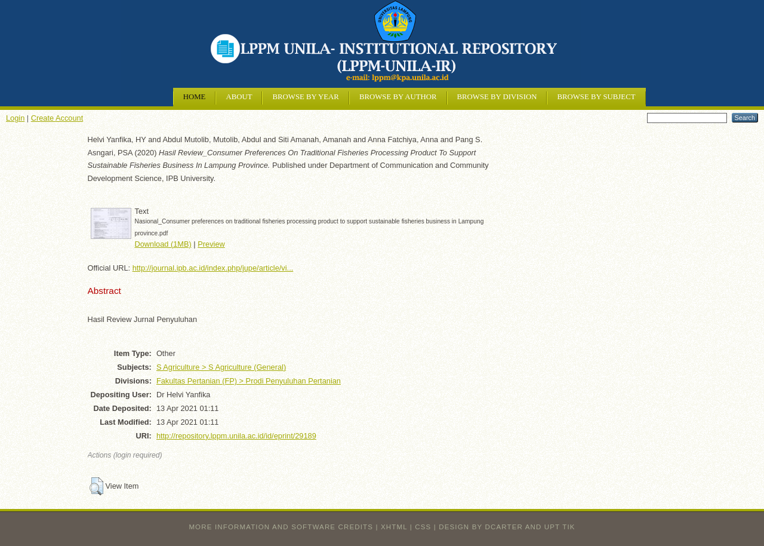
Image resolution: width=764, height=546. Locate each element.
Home (194, 97)
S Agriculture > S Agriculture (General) (221, 367)
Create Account (57, 118)
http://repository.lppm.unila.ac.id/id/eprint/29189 (236, 435)
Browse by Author (398, 97)
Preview (211, 244)
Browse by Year (305, 97)
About (239, 97)
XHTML (394, 526)
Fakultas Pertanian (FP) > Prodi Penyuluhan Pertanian (248, 380)
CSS (423, 526)
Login (15, 118)
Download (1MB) (163, 244)
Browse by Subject (596, 97)
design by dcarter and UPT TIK (507, 526)
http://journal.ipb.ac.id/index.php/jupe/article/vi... (213, 267)
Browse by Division (497, 97)
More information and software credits (281, 526)
